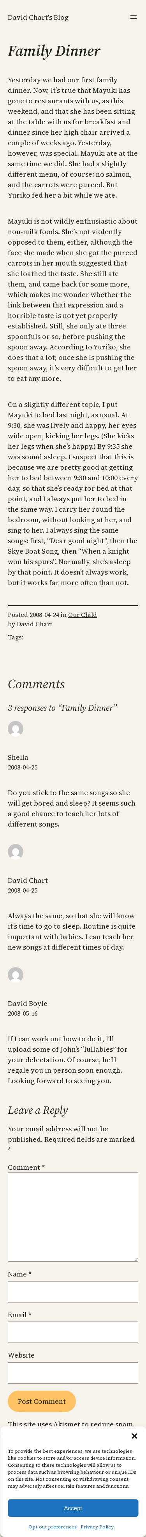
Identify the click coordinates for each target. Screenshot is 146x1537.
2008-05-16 (22, 1013)
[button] (134, 1436)
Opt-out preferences (52, 1527)
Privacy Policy (97, 1527)
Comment (26, 1167)
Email (20, 1315)
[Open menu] (133, 17)
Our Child (82, 614)
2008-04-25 (22, 767)
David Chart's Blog (38, 17)
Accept (73, 1508)
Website (21, 1355)
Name (20, 1274)
